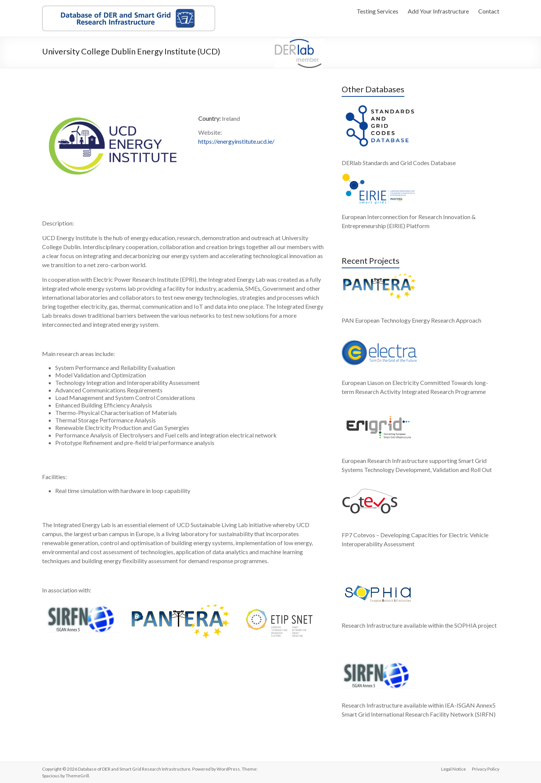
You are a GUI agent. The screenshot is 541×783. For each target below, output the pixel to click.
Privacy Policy (485, 769)
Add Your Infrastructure (438, 11)
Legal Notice (453, 769)
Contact (488, 11)
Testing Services (377, 11)
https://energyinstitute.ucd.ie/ (236, 141)
